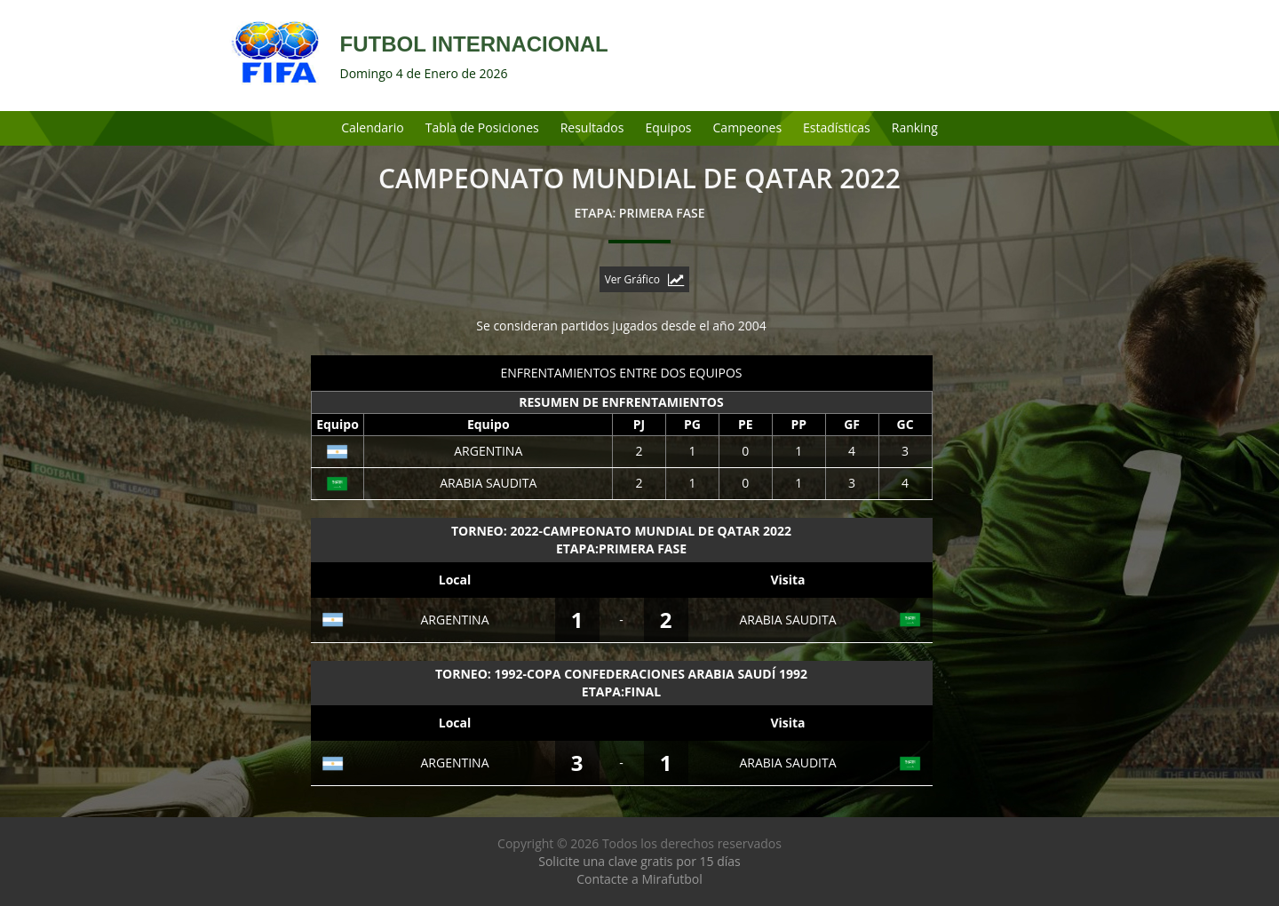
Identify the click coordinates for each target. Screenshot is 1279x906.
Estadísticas (836, 127)
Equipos (668, 127)
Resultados (592, 127)
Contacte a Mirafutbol (639, 878)
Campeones (747, 127)
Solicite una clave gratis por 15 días (639, 861)
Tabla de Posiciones (482, 127)
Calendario (372, 127)
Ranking (915, 127)
